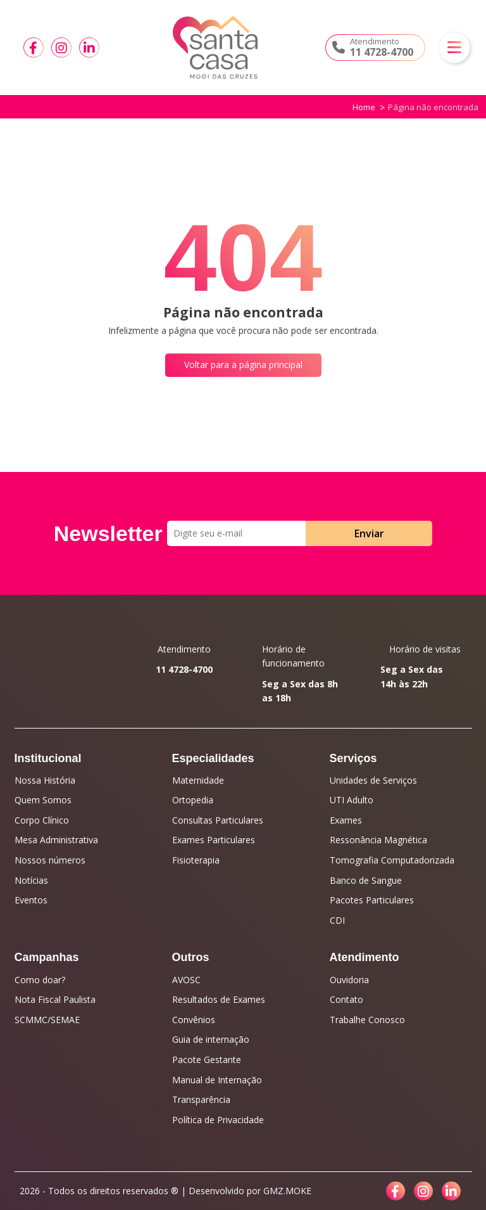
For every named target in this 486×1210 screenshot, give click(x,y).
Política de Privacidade (218, 1120)
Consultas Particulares (217, 820)
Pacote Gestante (206, 1060)
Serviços (353, 758)
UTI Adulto (351, 800)
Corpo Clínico (42, 820)
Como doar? (40, 980)
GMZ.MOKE (287, 1191)
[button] (454, 47)
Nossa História (45, 780)
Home (363, 107)
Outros (190, 957)
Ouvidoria (349, 980)
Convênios (193, 1020)
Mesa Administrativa (56, 840)
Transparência (201, 1099)
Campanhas (47, 957)
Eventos (31, 900)
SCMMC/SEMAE (47, 1020)
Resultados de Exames (218, 999)
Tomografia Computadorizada (392, 860)
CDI (337, 920)
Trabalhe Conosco (367, 1020)
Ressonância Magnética (378, 840)
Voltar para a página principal (243, 365)
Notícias (31, 880)
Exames (346, 820)
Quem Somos (43, 800)
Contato (346, 999)
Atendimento (364, 957)
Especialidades (213, 758)
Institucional (48, 758)
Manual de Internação (217, 1080)
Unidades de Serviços (373, 780)
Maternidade (198, 780)
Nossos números (50, 860)
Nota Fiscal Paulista (55, 999)
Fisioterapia (196, 860)
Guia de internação (210, 1039)
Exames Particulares (213, 840)
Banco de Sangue (366, 880)
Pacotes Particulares (372, 900)
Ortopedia (192, 800)
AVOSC (186, 980)
